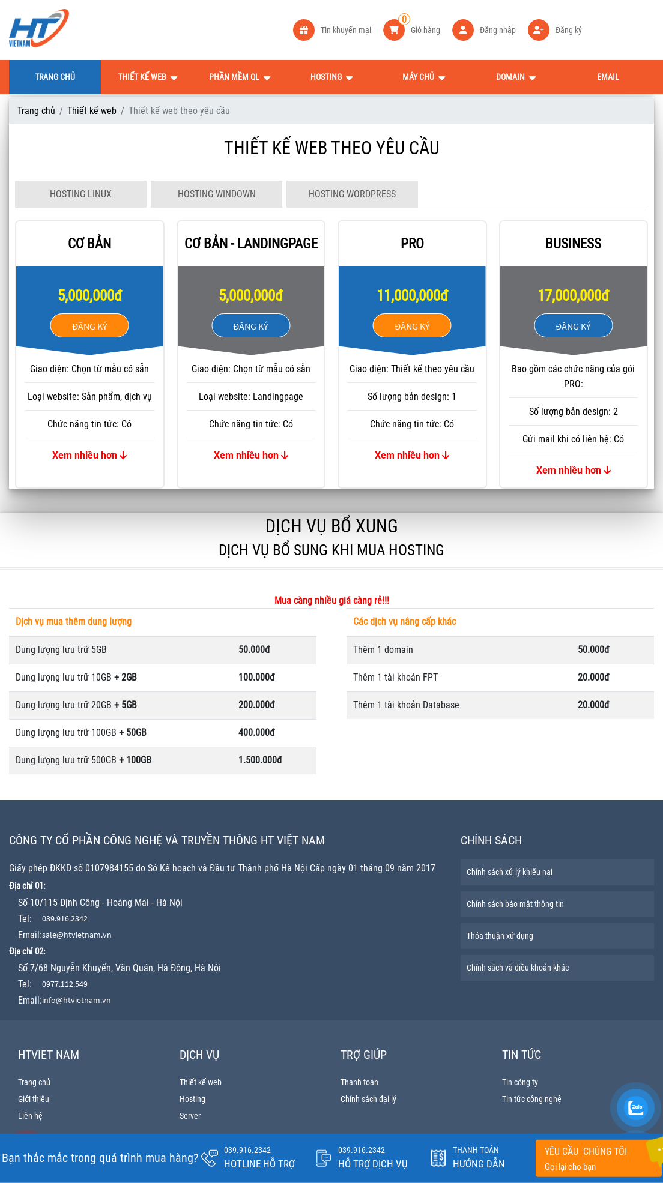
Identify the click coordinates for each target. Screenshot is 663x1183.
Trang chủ (36, 110)
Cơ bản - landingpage (251, 244)
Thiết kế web (92, 110)
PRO (412, 244)
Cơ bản (89, 244)
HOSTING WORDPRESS (352, 194)
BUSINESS (573, 244)
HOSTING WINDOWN (217, 194)
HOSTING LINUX (81, 194)
